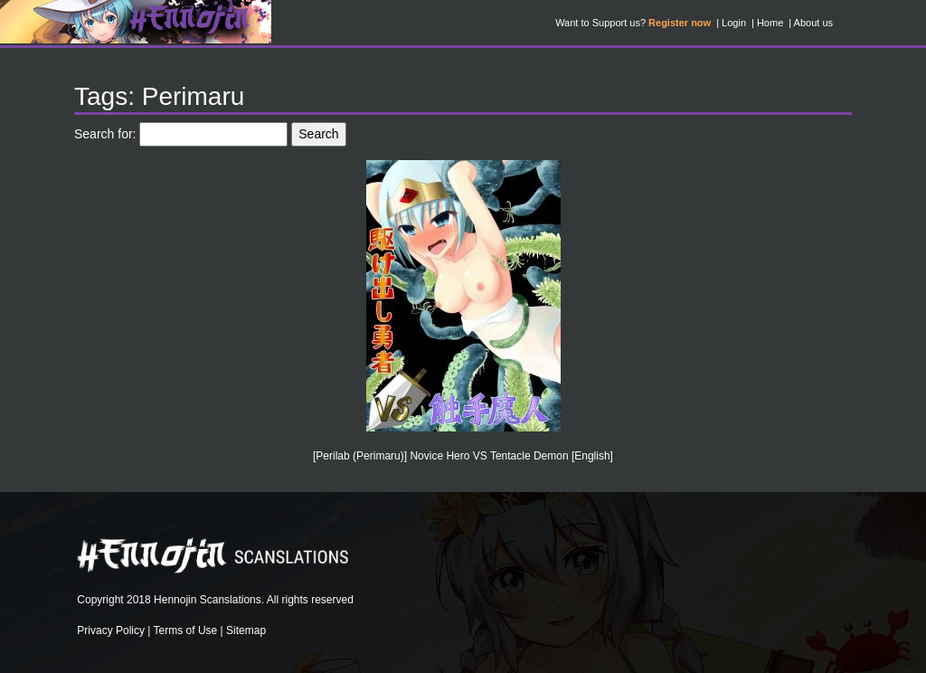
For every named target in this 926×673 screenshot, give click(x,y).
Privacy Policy (111, 630)
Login (734, 22)
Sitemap (246, 630)
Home (770, 22)
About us (813, 22)
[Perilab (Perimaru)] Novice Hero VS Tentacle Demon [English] (463, 456)
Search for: (105, 134)
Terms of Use (186, 630)
